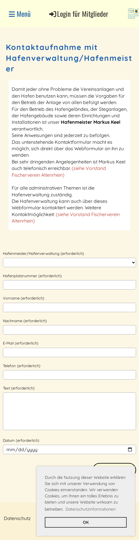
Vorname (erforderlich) (23, 298)
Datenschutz (17, 518)
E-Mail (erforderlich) (20, 343)
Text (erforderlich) (19, 388)
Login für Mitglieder (78, 14)
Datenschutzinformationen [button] (91, 509)
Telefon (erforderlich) (21, 365)
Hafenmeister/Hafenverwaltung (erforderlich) (43, 253)
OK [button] (86, 522)
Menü (20, 14)
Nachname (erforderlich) (25, 320)
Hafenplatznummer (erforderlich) (32, 275)
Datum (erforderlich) (21, 440)
